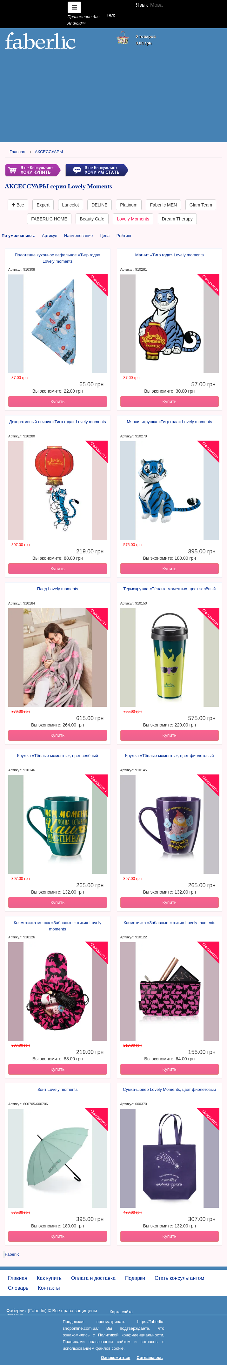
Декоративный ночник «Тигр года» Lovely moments (57, 421)
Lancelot (70, 204)
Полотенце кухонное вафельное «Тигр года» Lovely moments (57, 258)
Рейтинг (124, 235)
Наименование (78, 235)
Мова (156, 5)
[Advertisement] (113, 95)
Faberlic (12, 1254)
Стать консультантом (179, 1278)
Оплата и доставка (93, 1278)
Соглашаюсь (150, 1357)
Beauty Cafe (92, 218)
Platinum (128, 204)
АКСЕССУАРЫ (49, 151)
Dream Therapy (177, 218)
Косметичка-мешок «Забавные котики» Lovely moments (57, 925)
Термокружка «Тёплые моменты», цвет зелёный (169, 588)
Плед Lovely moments (57, 588)
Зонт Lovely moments (57, 1089)
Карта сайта (121, 1311)
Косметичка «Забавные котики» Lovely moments (169, 922)
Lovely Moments (133, 218)
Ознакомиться (115, 1357)
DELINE (99, 204)
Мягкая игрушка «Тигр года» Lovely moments (169, 421)
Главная (17, 151)
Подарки (135, 1278)
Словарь (18, 1288)
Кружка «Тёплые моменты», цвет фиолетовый (169, 755)
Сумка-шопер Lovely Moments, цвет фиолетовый (169, 1089)
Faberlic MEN (163, 204)
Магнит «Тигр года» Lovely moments (169, 255)
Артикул (49, 235)
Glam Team (201, 204)
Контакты (49, 1288)
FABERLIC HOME (49, 218)
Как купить (49, 1278)
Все (18, 204)
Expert (43, 204)
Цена (105, 235)
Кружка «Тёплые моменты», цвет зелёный (57, 755)
